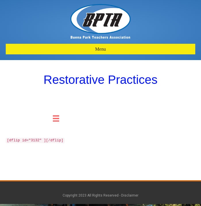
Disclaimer (129, 195)
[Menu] (56, 118)
